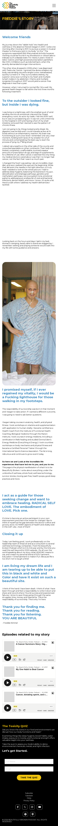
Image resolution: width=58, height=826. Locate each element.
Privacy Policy (29, 801)
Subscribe (29, 793)
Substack (29, 796)
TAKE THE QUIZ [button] (28, 777)
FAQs (29, 798)
